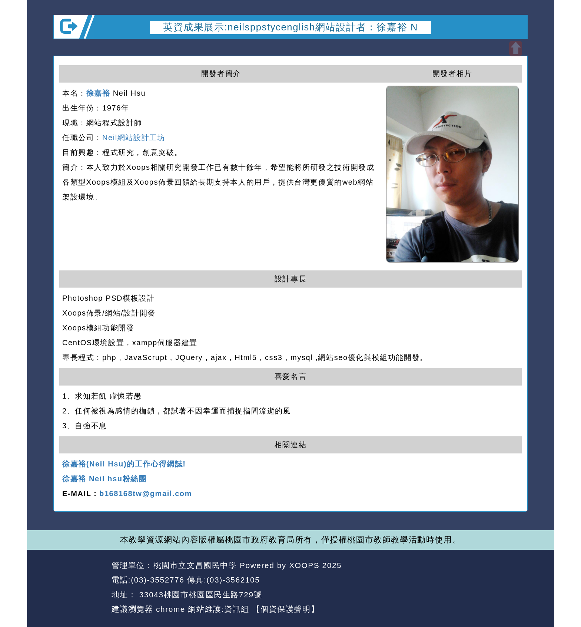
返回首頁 (460, 580)
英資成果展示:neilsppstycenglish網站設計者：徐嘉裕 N (290, 27)
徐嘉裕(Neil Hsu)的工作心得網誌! (124, 464)
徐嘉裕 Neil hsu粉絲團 (104, 479)
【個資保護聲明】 (285, 609)
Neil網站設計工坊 (133, 137)
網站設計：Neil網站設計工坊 (80, 587)
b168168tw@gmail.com (145, 493)
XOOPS (304, 565)
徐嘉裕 (98, 93)
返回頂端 (508, 580)
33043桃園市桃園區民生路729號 (199, 594)
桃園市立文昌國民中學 (195, 565)
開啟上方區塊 (515, 48)
